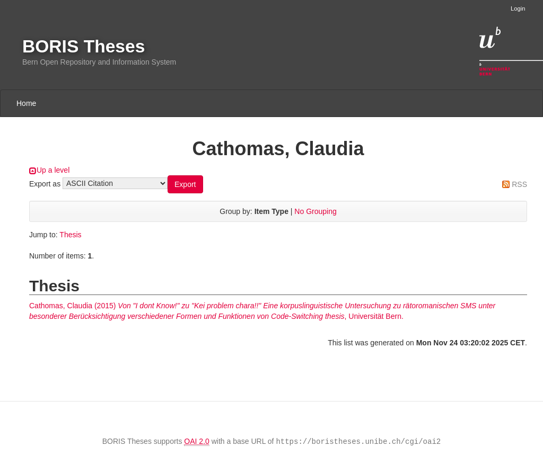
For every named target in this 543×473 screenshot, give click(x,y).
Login (518, 8)
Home (26, 103)
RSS (519, 184)
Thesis (70, 234)
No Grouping (315, 211)
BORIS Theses (83, 46)
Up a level (53, 170)
